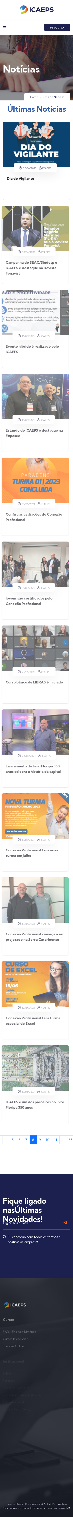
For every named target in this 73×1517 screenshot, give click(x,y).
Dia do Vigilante (19, 178)
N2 (68, 1508)
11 (55, 1140)
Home (34, 97)
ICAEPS (44, 168)
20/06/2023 (27, 168)
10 (47, 1140)
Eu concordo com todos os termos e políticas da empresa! (32, 1225)
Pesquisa (57, 27)
